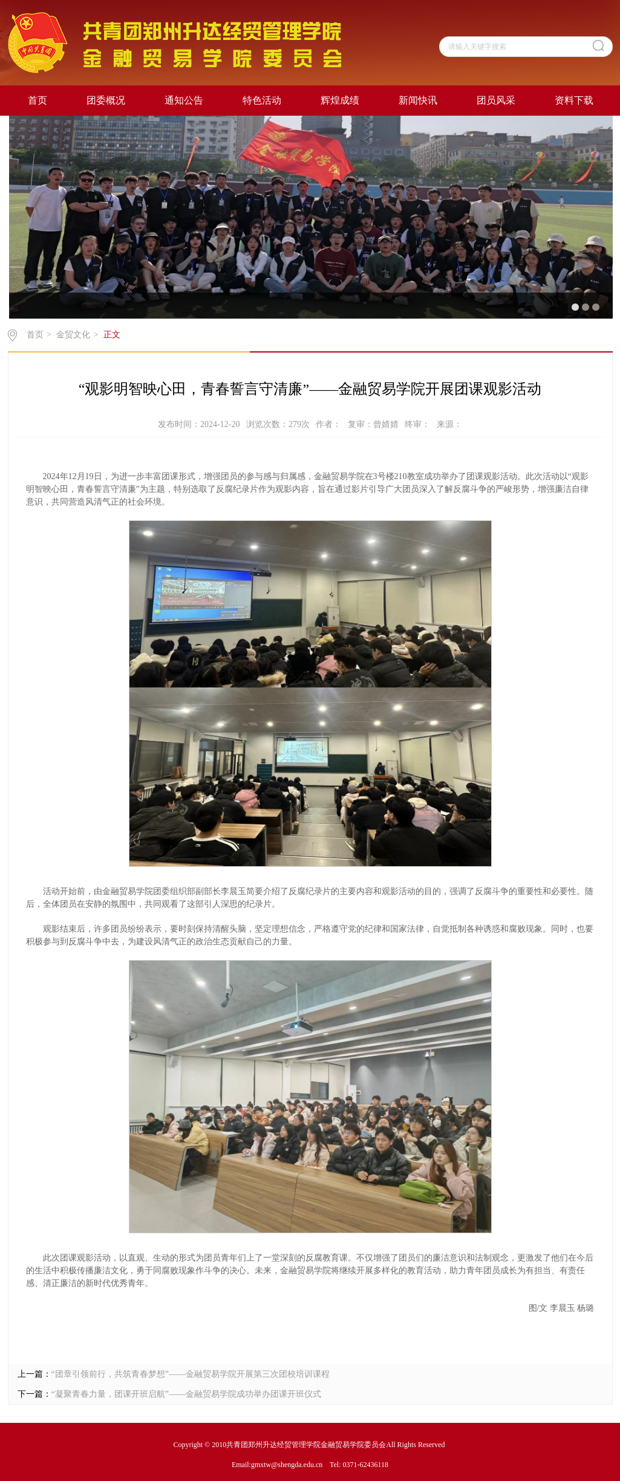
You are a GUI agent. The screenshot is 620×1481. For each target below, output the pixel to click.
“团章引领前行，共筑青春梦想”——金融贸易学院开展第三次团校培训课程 (190, 1374)
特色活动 (262, 100)
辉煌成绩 (340, 100)
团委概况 (105, 100)
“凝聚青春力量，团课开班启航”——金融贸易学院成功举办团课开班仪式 (186, 1394)
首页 (37, 100)
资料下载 (574, 100)
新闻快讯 (418, 100)
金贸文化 (73, 334)
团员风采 (496, 100)
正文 (111, 334)
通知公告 (184, 100)
